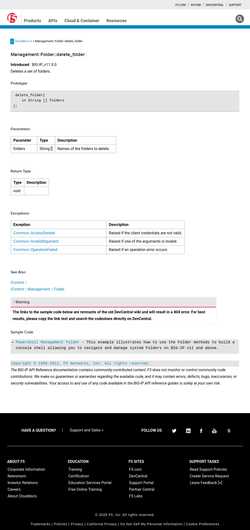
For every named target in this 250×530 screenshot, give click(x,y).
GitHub (196, 5)
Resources (116, 20)
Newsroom (17, 476)
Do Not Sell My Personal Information (151, 524)
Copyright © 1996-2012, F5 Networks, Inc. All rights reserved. (80, 363)
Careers (14, 489)
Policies (60, 524)
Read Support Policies (208, 469)
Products (32, 20)
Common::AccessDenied (34, 233)
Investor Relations (23, 482)
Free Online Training (85, 489)
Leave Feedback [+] (206, 482)
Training (75, 469)
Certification (78, 476)
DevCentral (138, 476)
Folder (59, 289)
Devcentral (215, 5)
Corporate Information (26, 469)
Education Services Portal (90, 482)
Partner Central (141, 489)
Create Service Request (209, 476)
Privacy (77, 524)
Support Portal (141, 482)
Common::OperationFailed (35, 249)
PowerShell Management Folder (48, 342)
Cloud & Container (81, 20)
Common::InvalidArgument (35, 241)
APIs (52, 20)
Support (235, 5)
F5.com (180, 5)
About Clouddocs (22, 496)
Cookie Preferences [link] (202, 524)
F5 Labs (135, 496)
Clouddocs (22, 41)
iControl (17, 282)
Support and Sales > (86, 430)
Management (39, 289)
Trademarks (41, 524)
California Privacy (102, 524)
